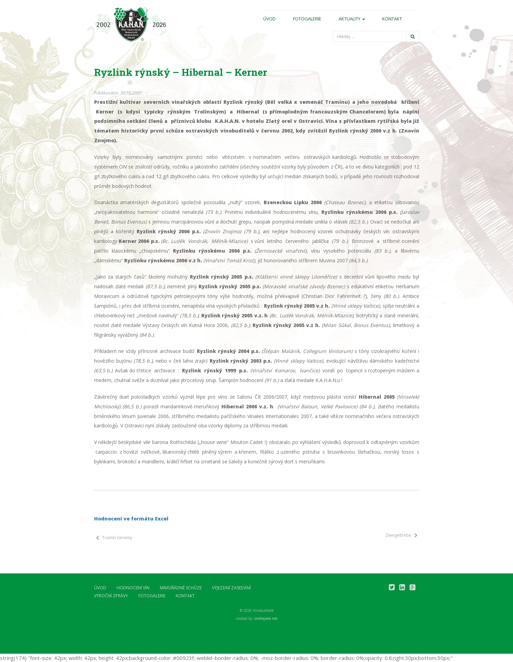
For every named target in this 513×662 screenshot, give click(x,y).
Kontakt (392, 19)
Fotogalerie (307, 19)
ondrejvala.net (265, 618)
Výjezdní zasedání (231, 588)
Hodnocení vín (133, 588)
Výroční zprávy (111, 596)
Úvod (269, 19)
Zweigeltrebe (398, 535)
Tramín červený (117, 538)
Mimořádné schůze (181, 588)
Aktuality (352, 19)
